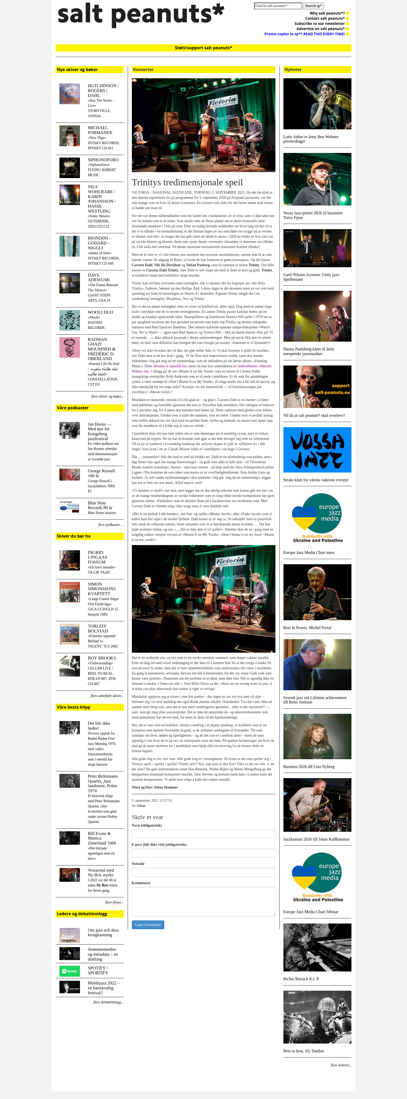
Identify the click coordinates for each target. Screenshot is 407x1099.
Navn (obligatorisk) (147, 825)
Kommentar (141, 883)
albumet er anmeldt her (170, 366)
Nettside (138, 864)
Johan (141, 806)
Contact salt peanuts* (327, 18)
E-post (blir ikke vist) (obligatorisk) (159, 845)
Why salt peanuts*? (329, 13)
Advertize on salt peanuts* (323, 28)
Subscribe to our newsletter (322, 23)
